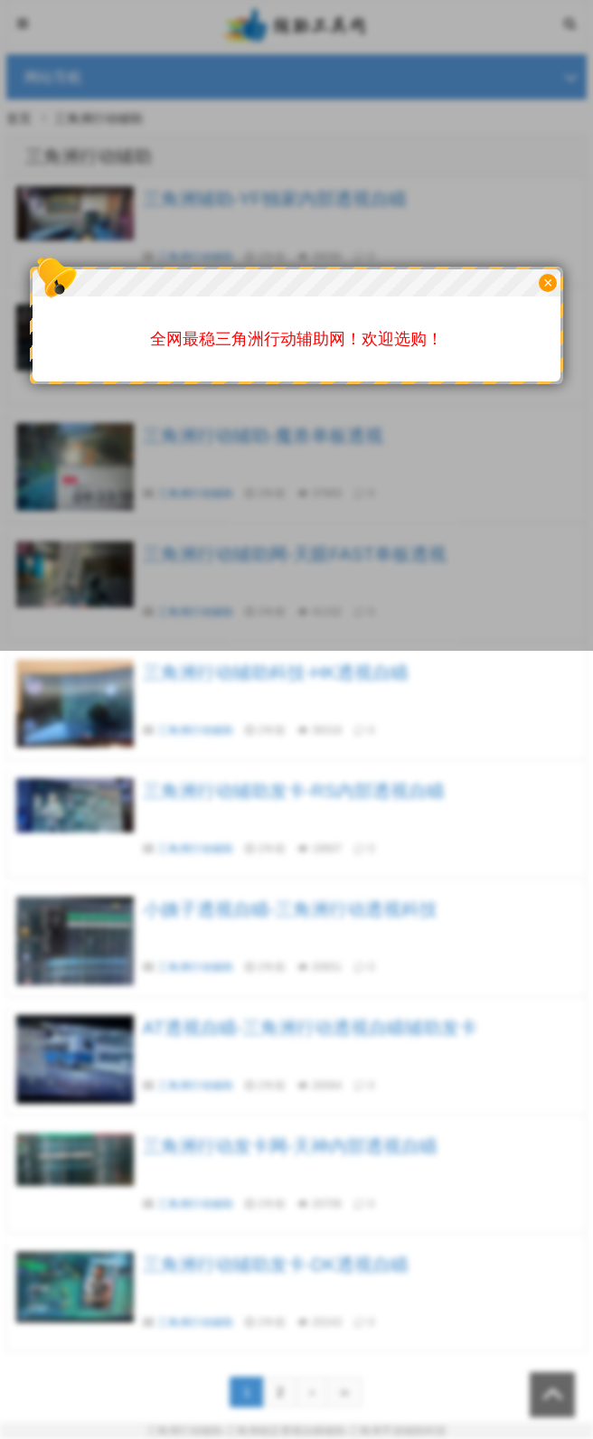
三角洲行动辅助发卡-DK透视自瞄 (276, 1264)
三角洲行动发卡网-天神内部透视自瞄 (290, 1146)
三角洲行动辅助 (195, 730)
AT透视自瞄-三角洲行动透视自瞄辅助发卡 (310, 1028)
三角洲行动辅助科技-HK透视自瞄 (276, 672)
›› (344, 1392)
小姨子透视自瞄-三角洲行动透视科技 (290, 909)
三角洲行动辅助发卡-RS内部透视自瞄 (294, 791)
